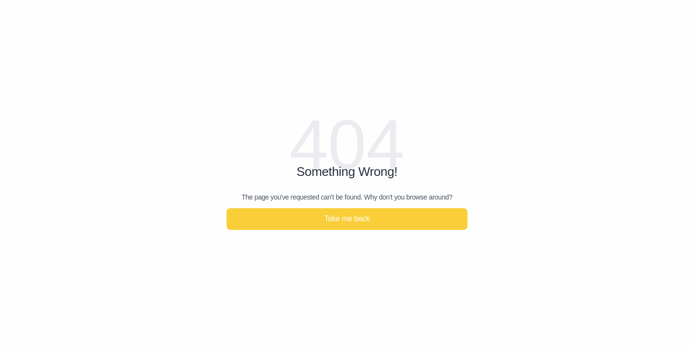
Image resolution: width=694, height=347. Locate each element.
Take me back (347, 218)
